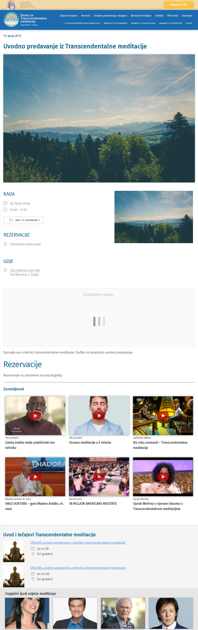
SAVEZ (189, 23)
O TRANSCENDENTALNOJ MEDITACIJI (82, 23)
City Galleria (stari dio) (25, 270)
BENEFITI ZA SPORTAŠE (170, 23)
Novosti (85, 15)
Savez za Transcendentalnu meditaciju (33, 18)
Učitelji (159, 15)
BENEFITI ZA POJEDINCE (115, 23)
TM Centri (172, 15)
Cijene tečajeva (68, 15)
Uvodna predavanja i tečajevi (110, 15)
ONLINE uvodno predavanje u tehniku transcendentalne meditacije (78, 542)
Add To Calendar (23, 220)
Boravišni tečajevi (141, 15)
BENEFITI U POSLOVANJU (143, 23)
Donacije (187, 15)
